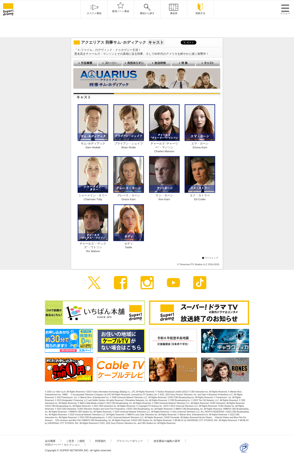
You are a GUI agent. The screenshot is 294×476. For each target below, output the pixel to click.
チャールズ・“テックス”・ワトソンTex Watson (93, 247)
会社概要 (53, 440)
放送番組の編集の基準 (170, 440)
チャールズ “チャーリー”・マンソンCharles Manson (164, 147)
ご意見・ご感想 (78, 440)
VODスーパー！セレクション (65, 444)
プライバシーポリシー (132, 440)
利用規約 (103, 440)
